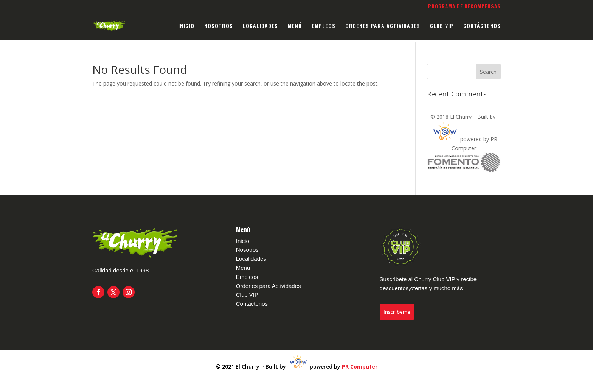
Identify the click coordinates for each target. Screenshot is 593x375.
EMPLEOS (323, 26)
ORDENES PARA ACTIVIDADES (382, 26)
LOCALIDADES (260, 26)
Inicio (242, 241)
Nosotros (247, 249)
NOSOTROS (218, 26)
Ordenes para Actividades (268, 286)
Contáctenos (252, 303)
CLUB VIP (441, 26)
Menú (243, 268)
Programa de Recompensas (464, 7)
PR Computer (359, 366)
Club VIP (247, 294)
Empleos (247, 277)
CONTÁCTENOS (482, 26)
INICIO (186, 26)
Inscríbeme (396, 311)
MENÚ (295, 26)
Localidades (251, 258)
